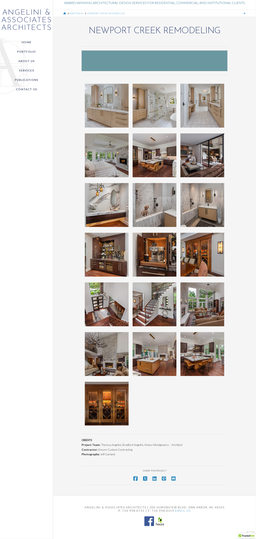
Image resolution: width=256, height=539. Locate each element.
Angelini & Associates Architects (26, 20)
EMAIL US (183, 510)
